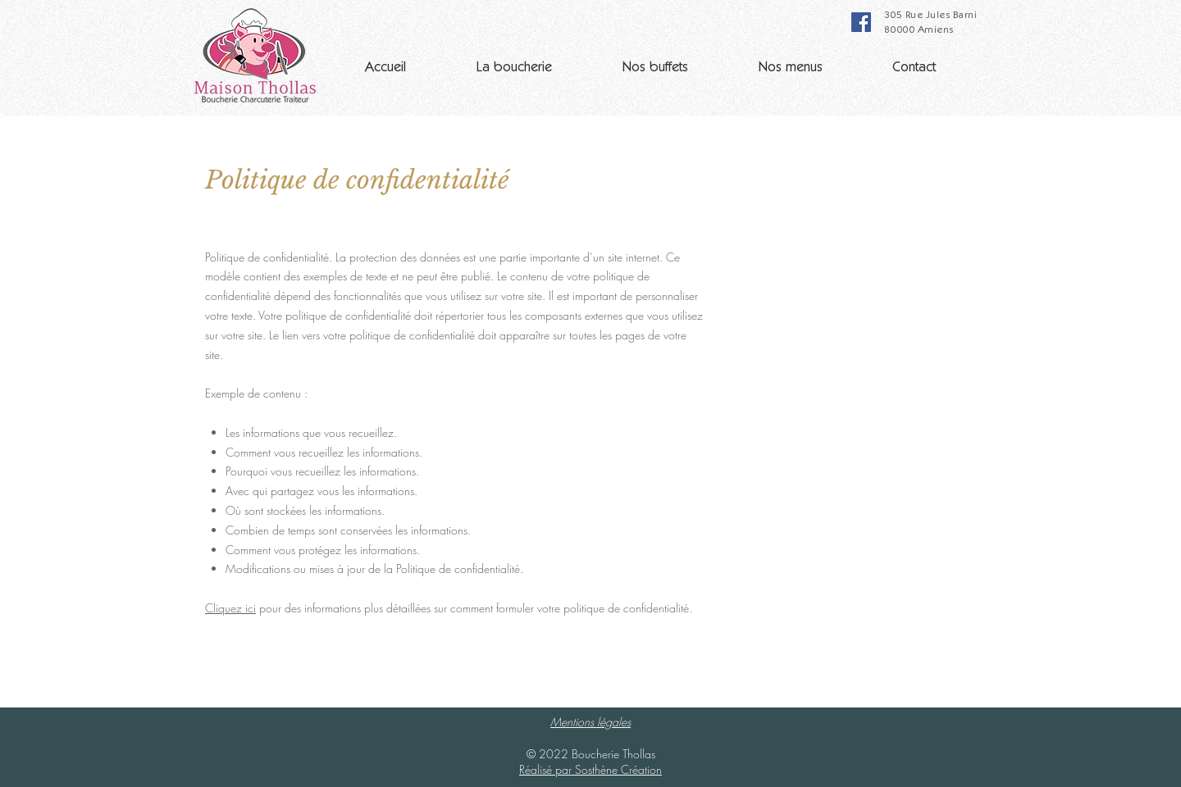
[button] (514, 60)
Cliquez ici (230, 608)
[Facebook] (861, 22)
